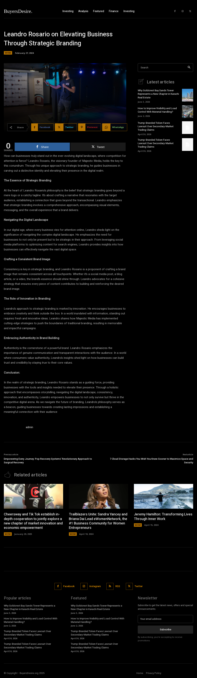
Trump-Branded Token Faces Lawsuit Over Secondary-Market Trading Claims (156, 126)
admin (29, 427)
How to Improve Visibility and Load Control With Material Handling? (157, 110)
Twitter (139, 586)
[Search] (189, 67)
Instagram (95, 586)
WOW (8, 53)
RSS (117, 586)
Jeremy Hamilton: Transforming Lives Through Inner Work (163, 516)
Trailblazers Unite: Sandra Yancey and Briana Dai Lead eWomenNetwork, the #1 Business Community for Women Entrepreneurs (98, 521)
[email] (165, 619)
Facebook (69, 586)
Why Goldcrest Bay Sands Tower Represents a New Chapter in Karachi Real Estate (158, 94)
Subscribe (165, 629)
